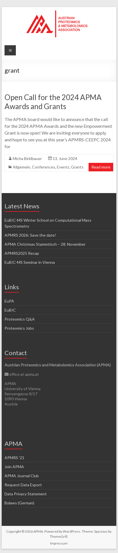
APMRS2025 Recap (22, 253)
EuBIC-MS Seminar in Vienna (30, 262)
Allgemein (21, 167)
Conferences (43, 167)
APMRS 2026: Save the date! (30, 235)
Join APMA (14, 466)
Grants (77, 167)
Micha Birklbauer (27, 158)
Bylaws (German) (19, 502)
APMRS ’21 (14, 457)
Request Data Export (23, 484)
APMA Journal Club (22, 475)
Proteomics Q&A (20, 319)
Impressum (59, 543)
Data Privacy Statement (26, 493)
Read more (100, 167)
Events (63, 167)
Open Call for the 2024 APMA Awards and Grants (53, 102)
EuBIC (10, 310)
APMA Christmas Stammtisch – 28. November (45, 244)
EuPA (9, 301)
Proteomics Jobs (19, 328)
